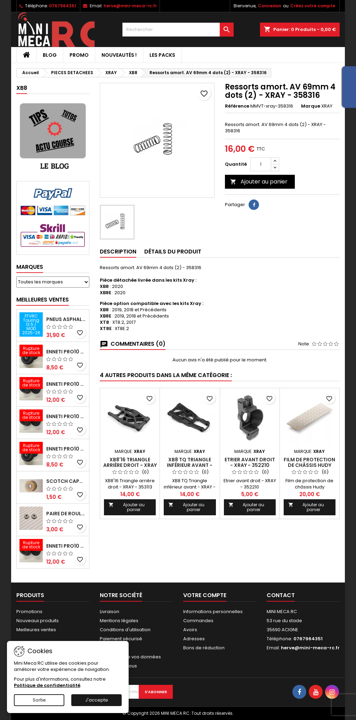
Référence (237, 106)
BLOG (50, 55)
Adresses (194, 638)
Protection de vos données (130, 657)
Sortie (39, 700)
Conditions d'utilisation (125, 629)
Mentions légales (119, 620)
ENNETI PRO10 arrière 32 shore (66, 546)
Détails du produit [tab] (172, 252)
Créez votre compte (312, 6)
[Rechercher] (178, 30)
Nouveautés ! (119, 55)
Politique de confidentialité (47, 685)
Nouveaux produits (37, 620)
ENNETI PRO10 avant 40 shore (66, 449)
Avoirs (190, 629)
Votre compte (204, 595)
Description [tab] (118, 252)
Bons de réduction (204, 647)
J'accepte (96, 700)
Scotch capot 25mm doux (66, 481)
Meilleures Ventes (42, 300)
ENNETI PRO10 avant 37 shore (66, 351)
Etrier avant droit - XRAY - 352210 (250, 462)
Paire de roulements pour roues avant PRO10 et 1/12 (66, 513)
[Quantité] (260, 164)
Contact (281, 595)
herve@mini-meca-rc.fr (130, 6)
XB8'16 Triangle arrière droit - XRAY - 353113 (130, 465)
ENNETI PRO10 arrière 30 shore (66, 416)
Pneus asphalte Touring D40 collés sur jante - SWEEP (66, 319)
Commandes (198, 620)
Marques (29, 267)
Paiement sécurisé (121, 638)
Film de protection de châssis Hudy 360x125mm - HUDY (309, 465)
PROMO (79, 55)
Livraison (109, 611)
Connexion (269, 6)
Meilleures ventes (36, 629)
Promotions (29, 611)
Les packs (162, 55)
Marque (310, 106)
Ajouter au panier (259, 182)
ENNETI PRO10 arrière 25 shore (66, 384)
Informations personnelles (213, 611)
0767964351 (62, 6)
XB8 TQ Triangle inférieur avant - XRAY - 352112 (189, 465)
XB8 (21, 88)
